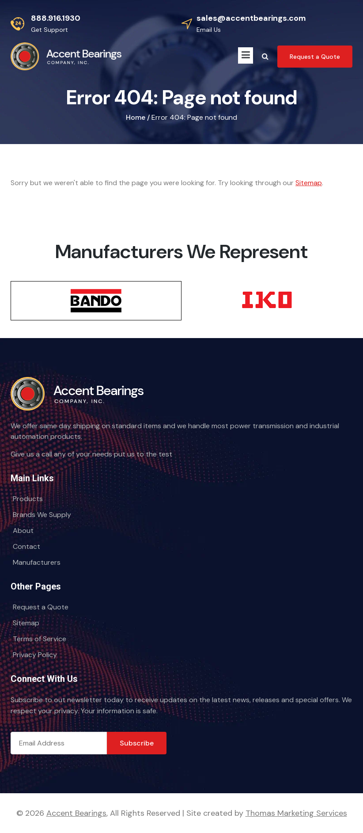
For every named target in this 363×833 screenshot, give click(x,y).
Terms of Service (39, 638)
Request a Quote (40, 607)
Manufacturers (36, 562)
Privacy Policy (35, 654)
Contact (26, 546)
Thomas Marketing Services (296, 813)
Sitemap (308, 182)
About (23, 530)
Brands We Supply (42, 514)
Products (28, 498)
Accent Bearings (76, 813)
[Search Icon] (265, 56)
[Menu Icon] (245, 55)
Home (135, 117)
